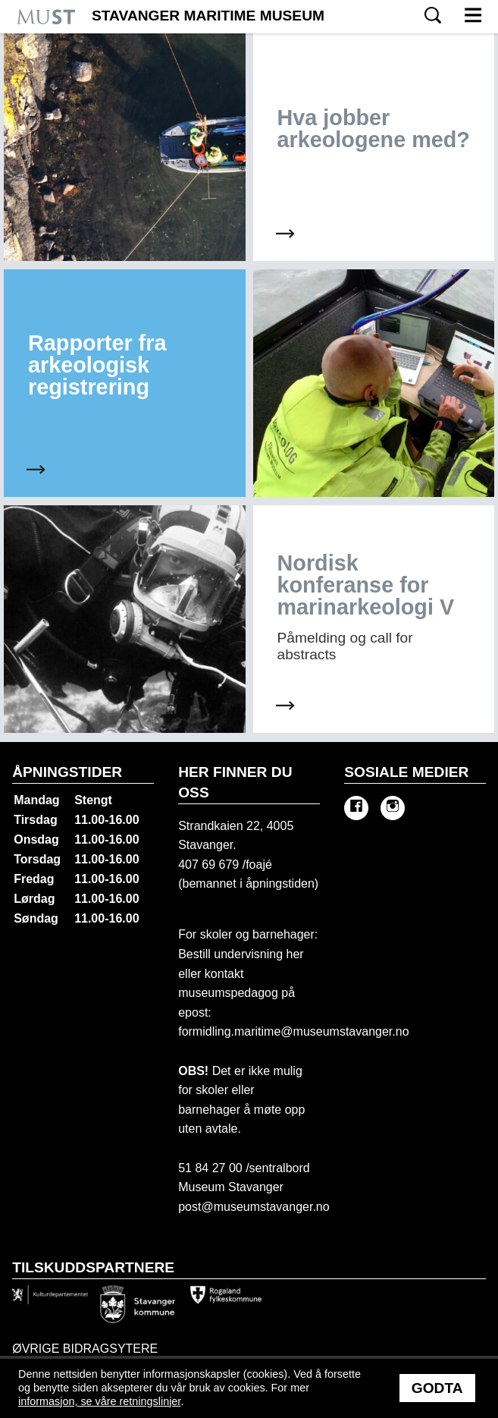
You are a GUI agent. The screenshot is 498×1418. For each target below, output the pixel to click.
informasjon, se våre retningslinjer (99, 1401)
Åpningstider (67, 772)
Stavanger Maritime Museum (208, 16)
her (293, 954)
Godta (437, 1388)
